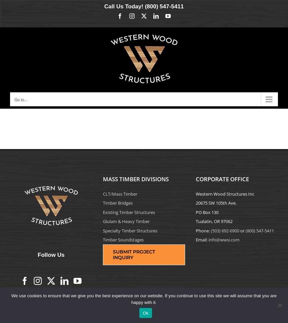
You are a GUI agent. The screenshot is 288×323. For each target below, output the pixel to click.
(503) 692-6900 (225, 231)
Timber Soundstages (123, 240)
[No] (279, 305)
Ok (145, 313)
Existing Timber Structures (129, 212)
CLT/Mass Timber (120, 194)
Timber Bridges (118, 203)
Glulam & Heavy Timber (126, 221)
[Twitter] (51, 281)
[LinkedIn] (64, 281)
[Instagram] (38, 281)
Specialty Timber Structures (130, 231)
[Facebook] (25, 281)
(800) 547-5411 (164, 6)
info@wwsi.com (224, 240)
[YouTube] (78, 281)
